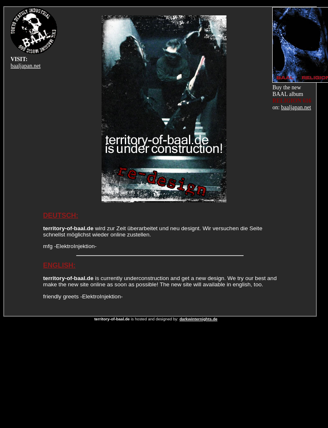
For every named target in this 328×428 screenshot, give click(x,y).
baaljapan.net (25, 66)
